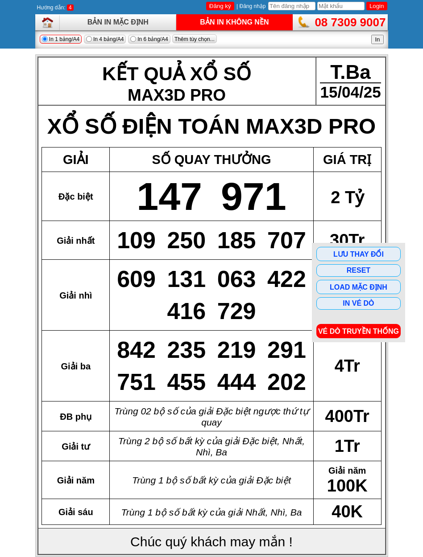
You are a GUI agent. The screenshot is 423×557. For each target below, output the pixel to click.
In (377, 39)
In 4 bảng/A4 (105, 39)
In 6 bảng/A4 (149, 39)
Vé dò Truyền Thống (358, 331)
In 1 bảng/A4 (61, 39)
